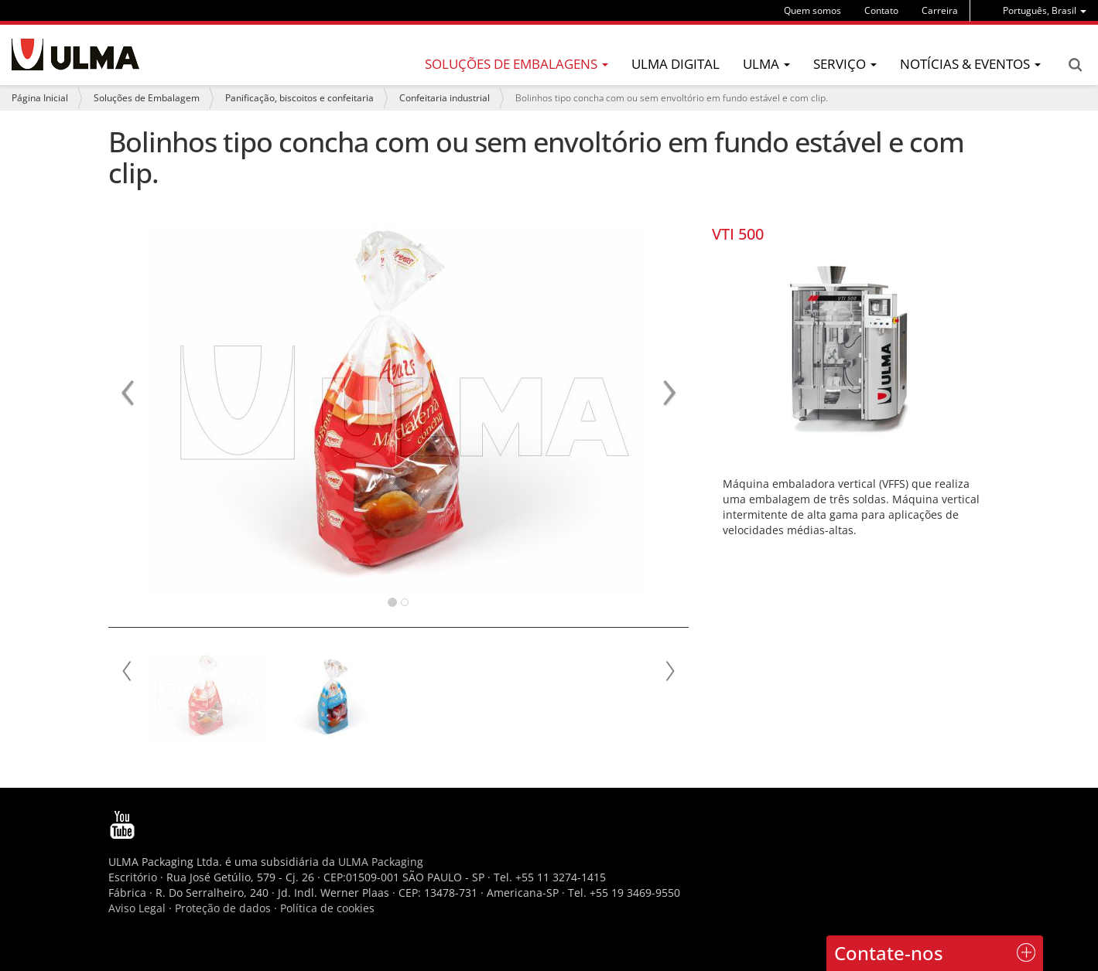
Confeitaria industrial (444, 97)
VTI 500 (738, 233)
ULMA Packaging (380, 861)
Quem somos (812, 10)
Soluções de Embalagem (147, 97)
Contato (881, 10)
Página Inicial (40, 97)
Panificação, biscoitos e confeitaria (299, 97)
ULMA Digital (675, 64)
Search (1074, 65)
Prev (127, 671)
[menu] (1044, 10)
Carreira (940, 10)
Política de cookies (327, 908)
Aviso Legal (137, 908)
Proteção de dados (224, 908)
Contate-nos (888, 953)
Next (669, 671)
